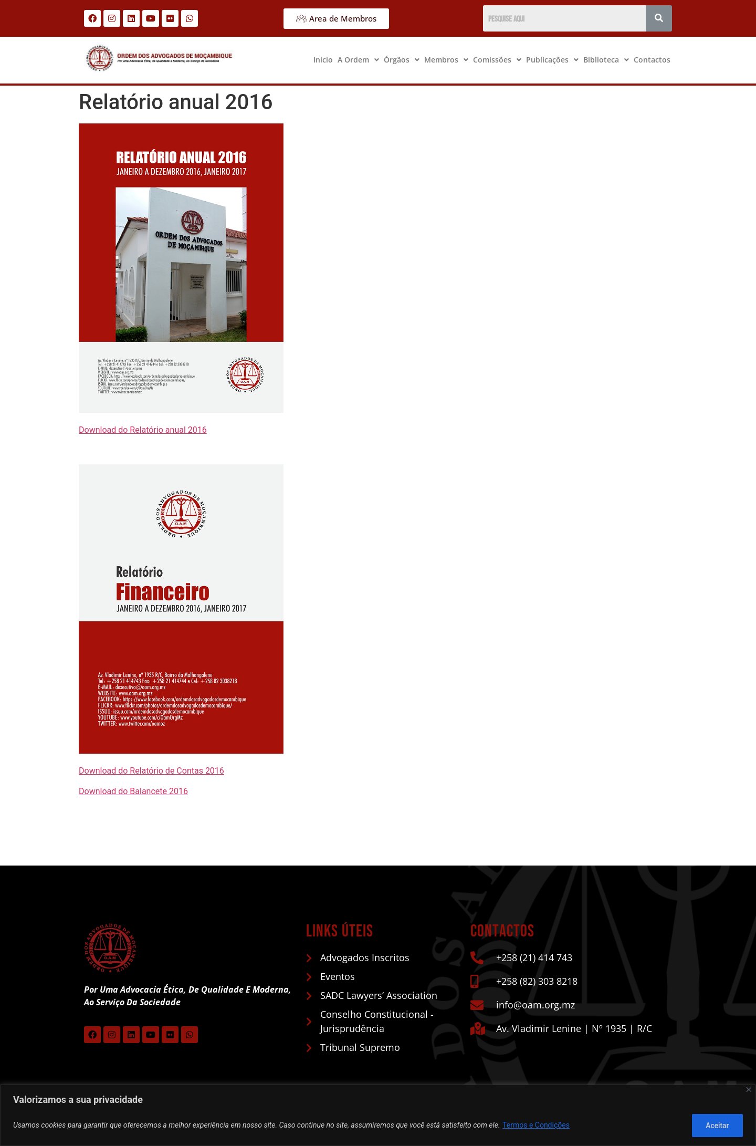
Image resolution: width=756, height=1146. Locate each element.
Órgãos (401, 60)
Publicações (552, 60)
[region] (378, 1116)
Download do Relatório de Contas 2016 (151, 771)
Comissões (497, 60)
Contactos (652, 60)
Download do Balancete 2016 (133, 791)
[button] (358, 59)
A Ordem (358, 60)
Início (323, 60)
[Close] (749, 1090)
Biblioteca (606, 60)
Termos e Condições (536, 1125)
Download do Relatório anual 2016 (143, 430)
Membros (446, 60)
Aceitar (716, 1125)
